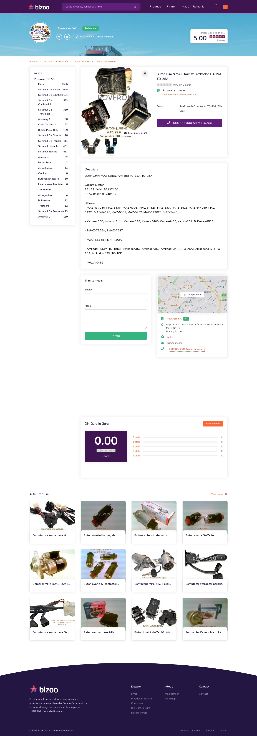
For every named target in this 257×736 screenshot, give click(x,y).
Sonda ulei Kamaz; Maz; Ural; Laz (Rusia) (204, 631)
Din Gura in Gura (140, 706)
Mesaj (88, 304)
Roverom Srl (66, 26)
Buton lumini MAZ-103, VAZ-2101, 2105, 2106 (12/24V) (153, 631)
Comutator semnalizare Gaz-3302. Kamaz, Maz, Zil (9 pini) (51, 631)
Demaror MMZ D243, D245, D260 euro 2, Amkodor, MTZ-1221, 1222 (51, 582)
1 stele (136, 454)
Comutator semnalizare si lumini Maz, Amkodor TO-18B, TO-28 (49, 534)
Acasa (38, 71)
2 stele (136, 449)
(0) (221, 435)
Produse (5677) (44, 78)
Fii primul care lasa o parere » (179, 92)
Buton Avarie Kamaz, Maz (100, 534)
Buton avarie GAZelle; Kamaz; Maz (200, 534)
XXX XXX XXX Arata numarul (97, 35)
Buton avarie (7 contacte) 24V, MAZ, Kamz (100, 582)
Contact (203, 692)
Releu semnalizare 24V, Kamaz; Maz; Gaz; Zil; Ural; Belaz (101, 631)
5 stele (136, 436)
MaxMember (172, 692)
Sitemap (210, 729)
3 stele (136, 445)
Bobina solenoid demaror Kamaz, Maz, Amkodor (150, 534)
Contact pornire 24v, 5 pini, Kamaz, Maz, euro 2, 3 (151, 582)
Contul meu (137, 701)
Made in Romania (193, 6)
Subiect (89, 288)
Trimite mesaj (174, 341)
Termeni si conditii (190, 729)
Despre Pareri (139, 711)
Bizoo (41, 729)
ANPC (224, 729)
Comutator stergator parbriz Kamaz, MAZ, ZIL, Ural (203, 582)
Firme (171, 6)
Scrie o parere (213, 422)
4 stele (136, 440)
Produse (155, 6)
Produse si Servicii (141, 697)
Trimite (115, 334)
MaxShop (170, 697)
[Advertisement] (154, 386)
